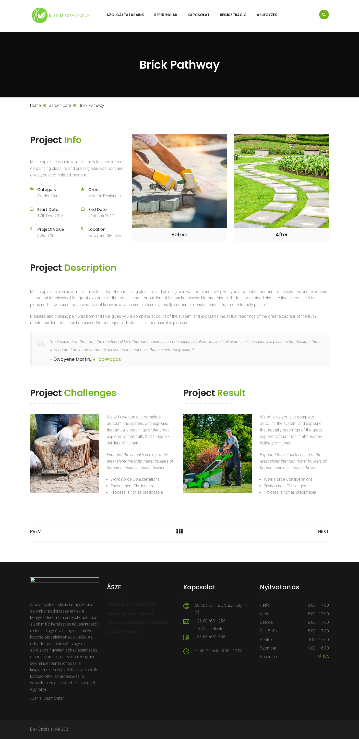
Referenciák (165, 14)
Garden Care (48, 196)
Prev (35, 531)
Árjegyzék (267, 14)
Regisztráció (233, 14)
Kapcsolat (199, 14)
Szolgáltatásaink (125, 14)
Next (323, 531)
